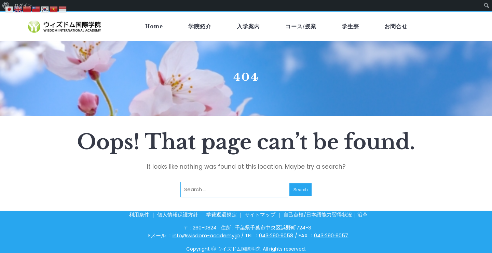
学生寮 (350, 26)
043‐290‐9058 (276, 235)
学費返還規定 (221, 214)
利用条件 (139, 214)
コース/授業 (300, 26)
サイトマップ (260, 214)
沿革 (362, 214)
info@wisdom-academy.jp (206, 235)
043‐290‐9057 (331, 235)
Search (300, 189)
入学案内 (248, 26)
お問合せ (396, 26)
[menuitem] (486, 5)
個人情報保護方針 (177, 214)
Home (154, 26)
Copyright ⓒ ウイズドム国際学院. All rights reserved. (246, 248)
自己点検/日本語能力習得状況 (317, 214)
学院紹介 (199, 26)
